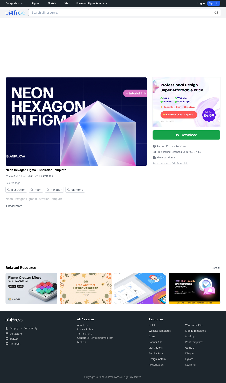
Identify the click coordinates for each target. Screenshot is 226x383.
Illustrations (46, 175)
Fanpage (15, 328)
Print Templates (194, 342)
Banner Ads (155, 342)
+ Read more (14, 206)
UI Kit (152, 325)
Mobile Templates (195, 330)
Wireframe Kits (193, 325)
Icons (152, 336)
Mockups (190, 336)
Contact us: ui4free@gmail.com (95, 337)
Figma (36, 3)
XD (66, 3)
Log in (201, 3)
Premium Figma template (91, 3)
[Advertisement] (113, 44)
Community (30, 328)
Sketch (52, 3)
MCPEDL (82, 342)
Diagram (190, 353)
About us (82, 325)
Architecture (156, 353)
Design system (157, 359)
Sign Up (213, 3)
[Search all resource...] (124, 12)
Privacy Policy (85, 329)
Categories (15, 3)
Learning (190, 364)
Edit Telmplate (180, 163)
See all (216, 267)
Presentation (156, 364)
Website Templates (160, 330)
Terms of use (84, 333)
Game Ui (190, 347)
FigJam (189, 359)
